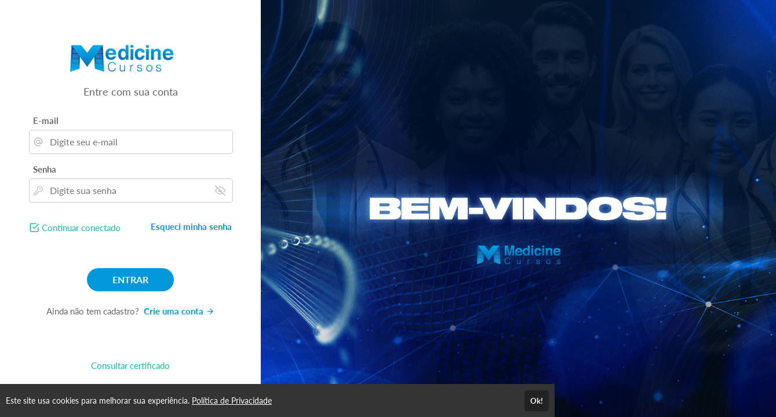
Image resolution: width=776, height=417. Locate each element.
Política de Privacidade (232, 400)
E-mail (46, 120)
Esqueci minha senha (191, 226)
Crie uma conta (179, 311)
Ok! (536, 400)
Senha (44, 169)
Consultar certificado (130, 365)
